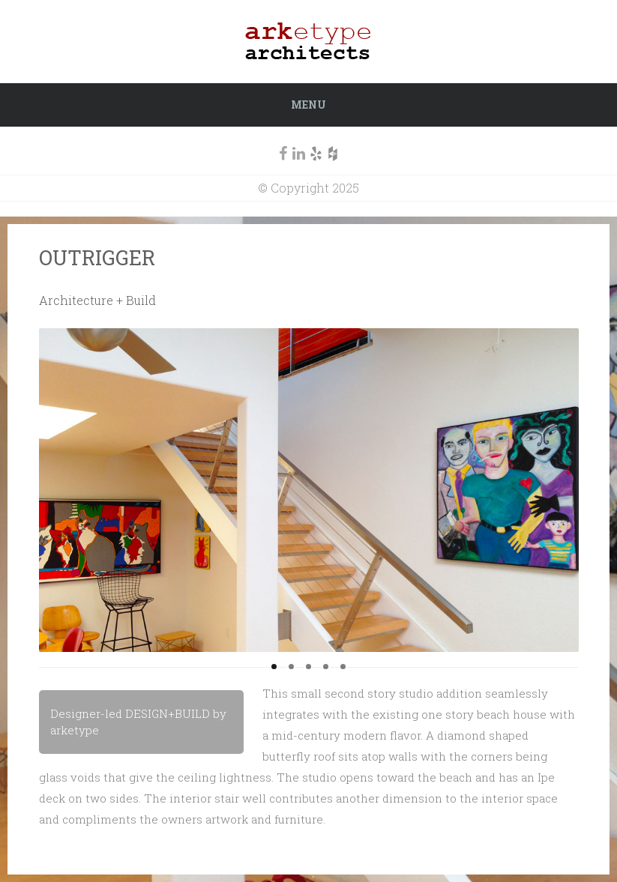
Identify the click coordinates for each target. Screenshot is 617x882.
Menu (308, 104)
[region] (309, 490)
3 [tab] (308, 666)
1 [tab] (274, 666)
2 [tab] (291, 666)
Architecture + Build (97, 300)
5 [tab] (343, 666)
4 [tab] (326, 666)
